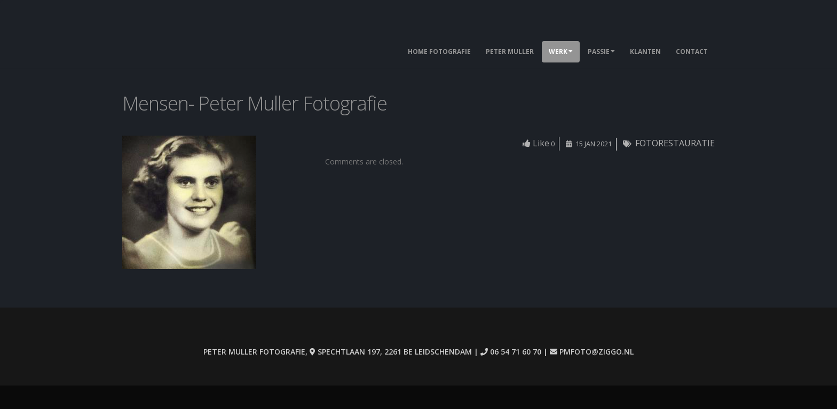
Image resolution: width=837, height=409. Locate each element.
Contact (692, 51)
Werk (561, 51)
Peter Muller (510, 51)
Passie (601, 51)
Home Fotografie (439, 51)
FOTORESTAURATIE (675, 143)
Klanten (645, 51)
